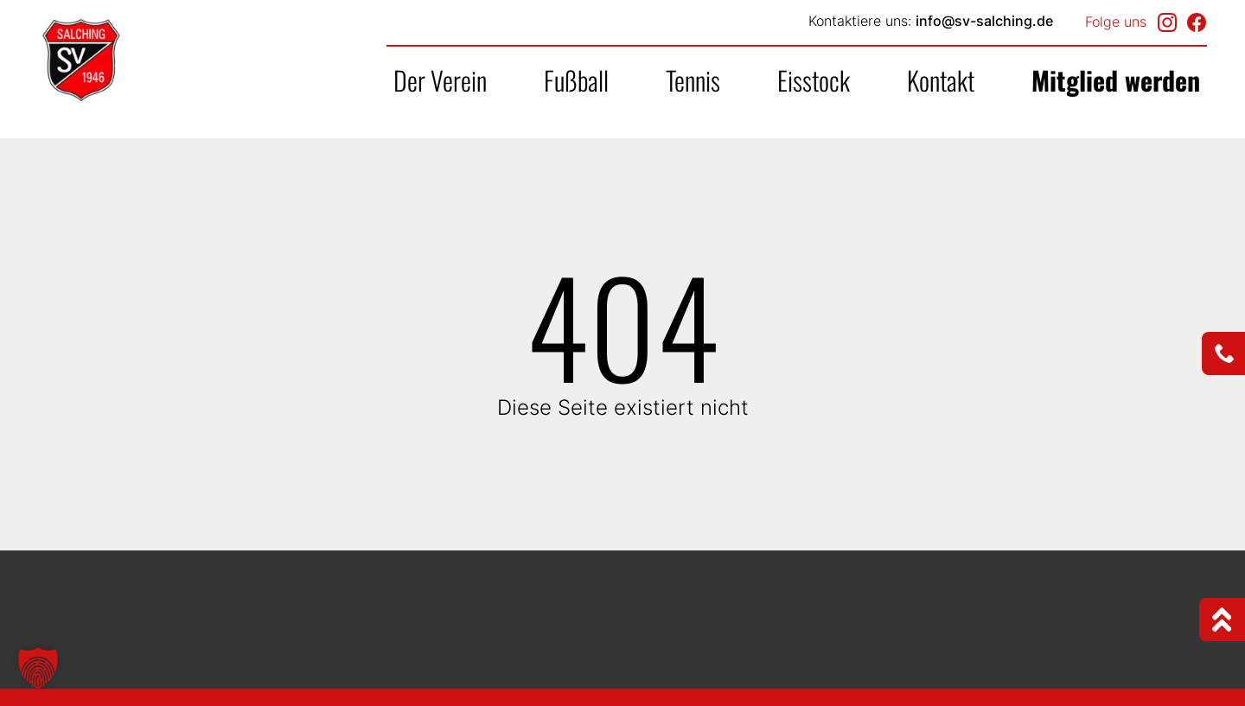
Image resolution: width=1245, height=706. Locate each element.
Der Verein (440, 79)
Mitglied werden (1115, 79)
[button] (38, 668)
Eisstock (813, 79)
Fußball (576, 79)
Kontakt (940, 79)
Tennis (693, 79)
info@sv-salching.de (984, 20)
